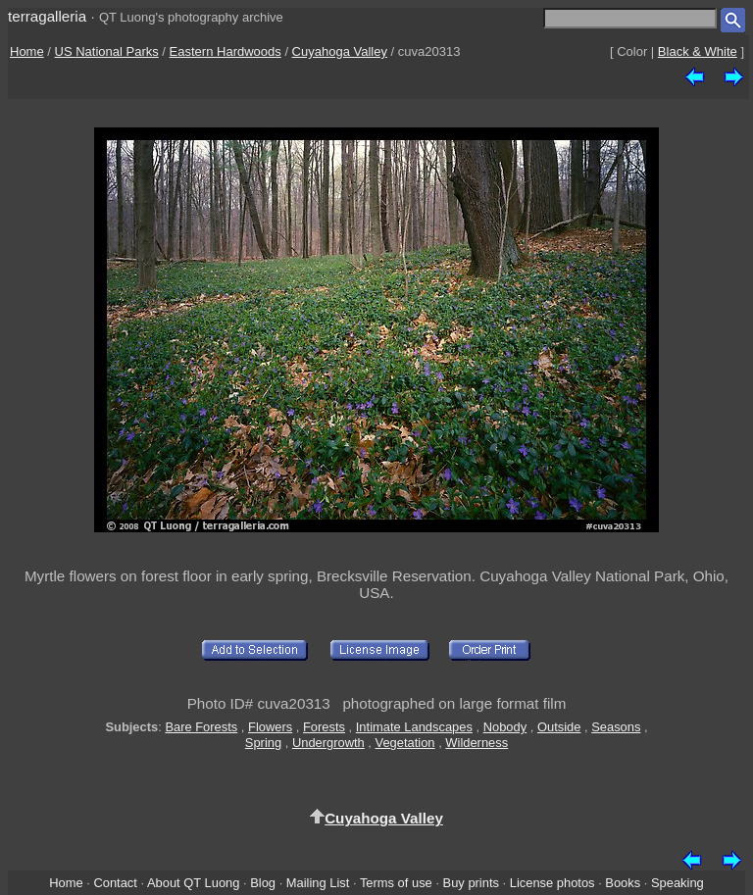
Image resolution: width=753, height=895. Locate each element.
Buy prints (471, 882)
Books (622, 882)
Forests (324, 727)
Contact (114, 882)
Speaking (677, 882)
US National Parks (107, 51)
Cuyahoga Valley (339, 51)
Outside (558, 727)
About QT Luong (193, 882)
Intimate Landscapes (414, 727)
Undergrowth (328, 742)
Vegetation (405, 742)
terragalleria (47, 16)
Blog (263, 882)
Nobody (505, 727)
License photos (552, 882)
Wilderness (476, 742)
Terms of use (396, 882)
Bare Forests (201, 727)
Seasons (615, 727)
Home (27, 51)
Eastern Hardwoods (225, 51)
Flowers (270, 727)
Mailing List (318, 882)
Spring (263, 742)
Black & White (697, 51)
